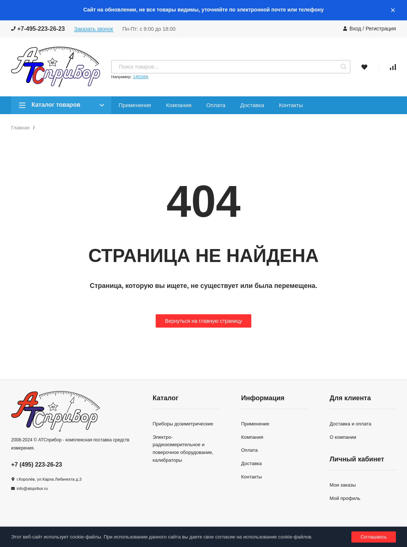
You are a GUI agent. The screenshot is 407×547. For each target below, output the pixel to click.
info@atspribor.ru (32, 488)
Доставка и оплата (350, 424)
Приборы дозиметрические (183, 424)
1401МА (140, 76)
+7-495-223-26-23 (38, 29)
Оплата (215, 105)
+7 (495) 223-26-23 (36, 464)
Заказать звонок (93, 29)
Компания (179, 105)
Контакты (291, 105)
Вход (355, 29)
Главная (20, 127)
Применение (135, 105)
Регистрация (380, 29)
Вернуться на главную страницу (203, 321)
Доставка (252, 105)
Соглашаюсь (374, 537)
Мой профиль (345, 498)
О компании (343, 437)
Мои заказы (343, 485)
